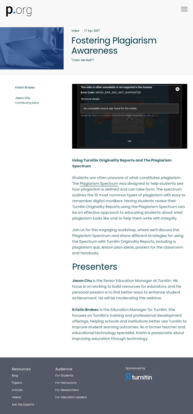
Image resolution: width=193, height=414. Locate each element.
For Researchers (67, 390)
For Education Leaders (71, 397)
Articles (17, 390)
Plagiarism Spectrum (99, 183)
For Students (64, 375)
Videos (16, 397)
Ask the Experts (23, 404)
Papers (17, 383)
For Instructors (65, 383)
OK (129, 141)
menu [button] (184, 9)
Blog (15, 375)
